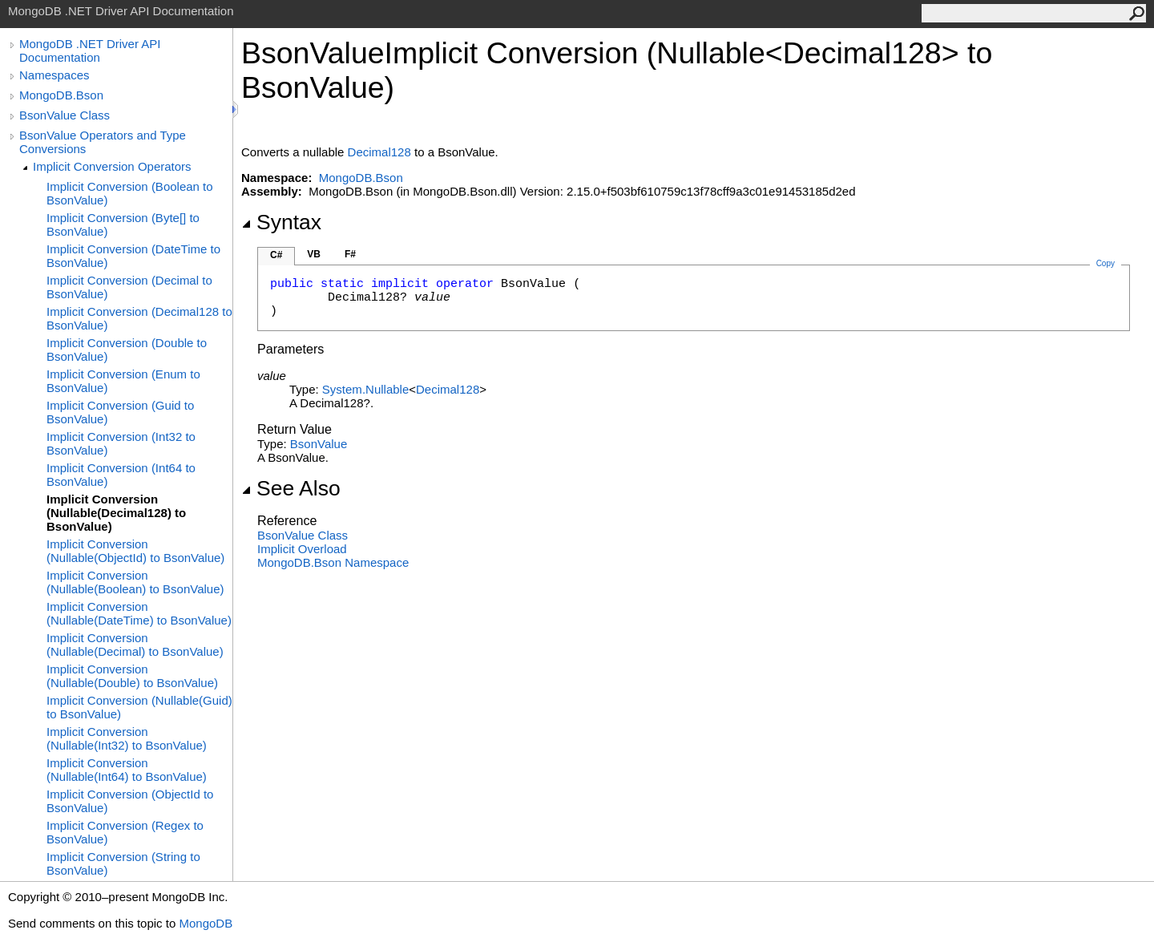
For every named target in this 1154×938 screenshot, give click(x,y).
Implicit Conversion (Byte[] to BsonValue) (123, 224)
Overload (302, 549)
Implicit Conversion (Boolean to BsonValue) (129, 193)
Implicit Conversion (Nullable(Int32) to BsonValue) (126, 738)
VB (314, 254)
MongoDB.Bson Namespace (333, 562)
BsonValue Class (64, 115)
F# (350, 254)
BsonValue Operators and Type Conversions (102, 142)
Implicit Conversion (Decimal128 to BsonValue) (139, 318)
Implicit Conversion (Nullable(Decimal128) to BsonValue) (116, 512)
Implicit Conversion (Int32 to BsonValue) (121, 443)
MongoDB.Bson (61, 95)
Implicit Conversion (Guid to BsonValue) (120, 412)
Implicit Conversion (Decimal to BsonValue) (129, 287)
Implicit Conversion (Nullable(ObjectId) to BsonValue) (135, 550)
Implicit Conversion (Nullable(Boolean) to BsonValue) (135, 582)
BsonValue (318, 444)
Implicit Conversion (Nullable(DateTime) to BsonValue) (139, 613)
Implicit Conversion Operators (112, 166)
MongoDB (205, 923)
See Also (291, 488)
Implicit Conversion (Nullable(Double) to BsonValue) (132, 675)
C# (276, 255)
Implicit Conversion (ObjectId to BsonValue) (129, 801)
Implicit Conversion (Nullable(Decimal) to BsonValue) (135, 644)
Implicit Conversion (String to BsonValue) (123, 863)
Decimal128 (379, 152)
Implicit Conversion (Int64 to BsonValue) (121, 474)
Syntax (281, 222)
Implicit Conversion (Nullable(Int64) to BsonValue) (126, 769)
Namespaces (54, 75)
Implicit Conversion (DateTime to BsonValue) (133, 255)
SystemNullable (365, 389)
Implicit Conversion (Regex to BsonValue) (125, 832)
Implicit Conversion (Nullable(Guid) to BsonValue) (139, 707)
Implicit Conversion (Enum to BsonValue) (123, 380)
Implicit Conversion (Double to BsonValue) (126, 349)
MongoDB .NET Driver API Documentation (89, 50)
